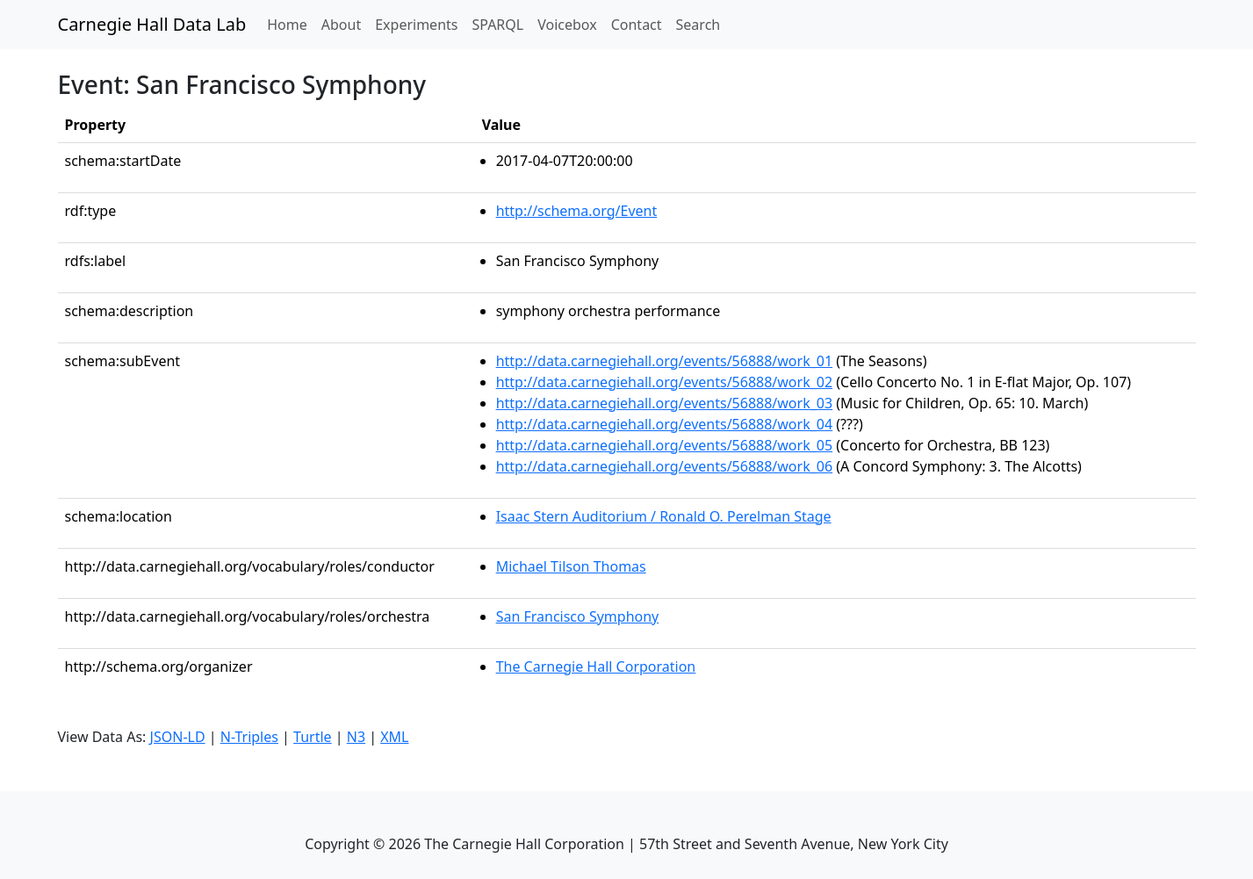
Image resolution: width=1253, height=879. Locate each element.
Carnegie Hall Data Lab (152, 24)
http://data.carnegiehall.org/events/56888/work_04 (664, 424)
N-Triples (249, 736)
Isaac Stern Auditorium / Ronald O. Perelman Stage (664, 516)
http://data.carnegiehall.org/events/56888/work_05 (664, 445)
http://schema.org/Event (577, 210)
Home (290, 23)
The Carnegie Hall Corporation (596, 666)
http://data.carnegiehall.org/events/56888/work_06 (664, 466)
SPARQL (497, 24)
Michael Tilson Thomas (571, 566)
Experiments (416, 24)
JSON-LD (177, 736)
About (341, 24)
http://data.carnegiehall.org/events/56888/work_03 (664, 403)
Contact (636, 24)
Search (698, 24)
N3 (356, 736)
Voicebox (566, 24)
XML (394, 736)
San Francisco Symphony (577, 616)
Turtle (312, 736)
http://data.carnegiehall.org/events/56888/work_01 (664, 361)
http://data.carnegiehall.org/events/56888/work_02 (664, 382)
